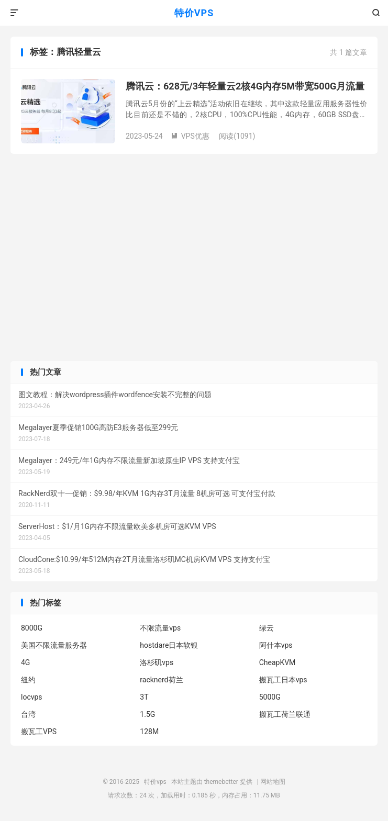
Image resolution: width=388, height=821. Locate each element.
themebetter (221, 781)
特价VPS (194, 12)
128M (149, 731)
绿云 (266, 628)
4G (25, 662)
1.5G (147, 714)
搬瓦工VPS (39, 731)
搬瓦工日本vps (283, 680)
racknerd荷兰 (161, 680)
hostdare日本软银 (169, 645)
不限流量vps (160, 628)
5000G (270, 697)
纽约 (28, 680)
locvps (31, 697)
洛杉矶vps (156, 662)
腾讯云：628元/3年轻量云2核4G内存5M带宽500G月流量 (245, 86)
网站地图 (272, 781)
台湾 (28, 714)
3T (144, 697)
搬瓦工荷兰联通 (285, 714)
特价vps (155, 781)
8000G (31, 628)
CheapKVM (277, 662)
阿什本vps (276, 645)
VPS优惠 (190, 136)
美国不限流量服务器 (54, 645)
